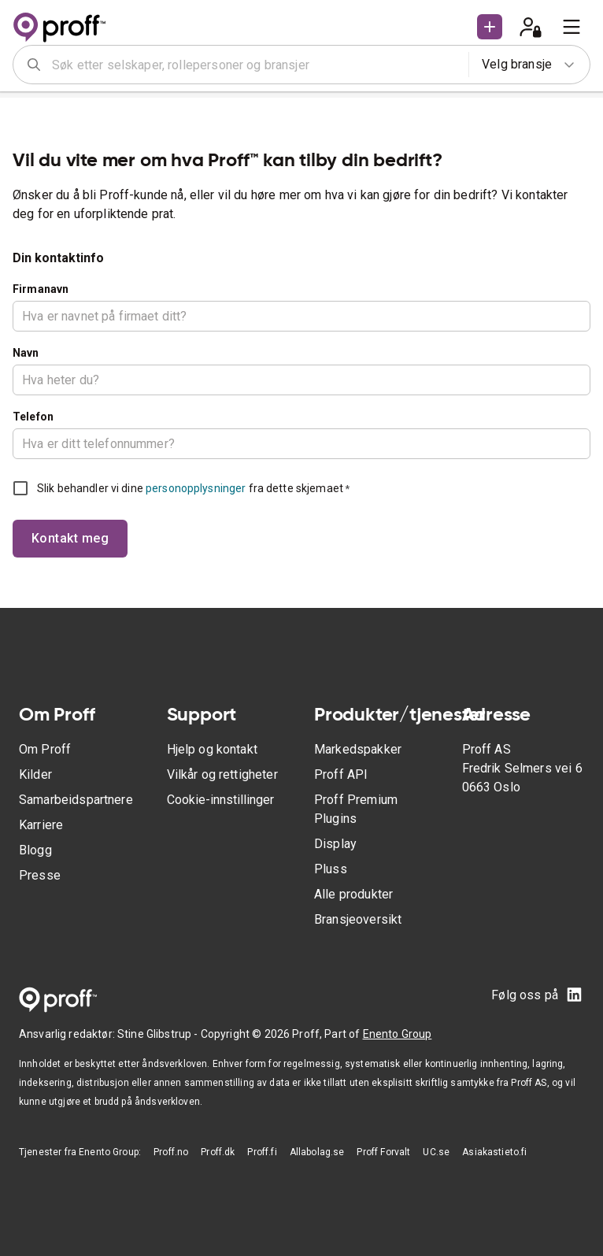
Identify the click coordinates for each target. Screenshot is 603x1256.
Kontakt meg (70, 538)
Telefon (33, 416)
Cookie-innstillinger (220, 799)
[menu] (571, 27)
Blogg (35, 850)
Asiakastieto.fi (494, 1152)
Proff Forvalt (383, 1152)
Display (335, 843)
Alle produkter (353, 894)
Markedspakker (357, 749)
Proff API (341, 774)
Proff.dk (218, 1152)
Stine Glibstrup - (159, 1034)
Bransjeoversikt (357, 919)
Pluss (330, 868)
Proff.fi (261, 1152)
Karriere (41, 824)
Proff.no (171, 1152)
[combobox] (255, 64)
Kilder (35, 774)
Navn (26, 352)
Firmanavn (40, 289)
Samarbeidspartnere (76, 799)
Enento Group (397, 1034)
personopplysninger (196, 488)
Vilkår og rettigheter (222, 774)
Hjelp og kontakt (212, 749)
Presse (40, 875)
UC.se (436, 1152)
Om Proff (45, 749)
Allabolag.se (317, 1152)
